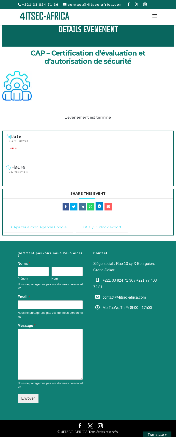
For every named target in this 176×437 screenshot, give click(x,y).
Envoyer (28, 398)
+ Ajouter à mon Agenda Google (39, 227)
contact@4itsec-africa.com (124, 297)
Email (24, 297)
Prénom (23, 278)
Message (27, 326)
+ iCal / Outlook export (101, 227)
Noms (24, 264)
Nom (55, 278)
